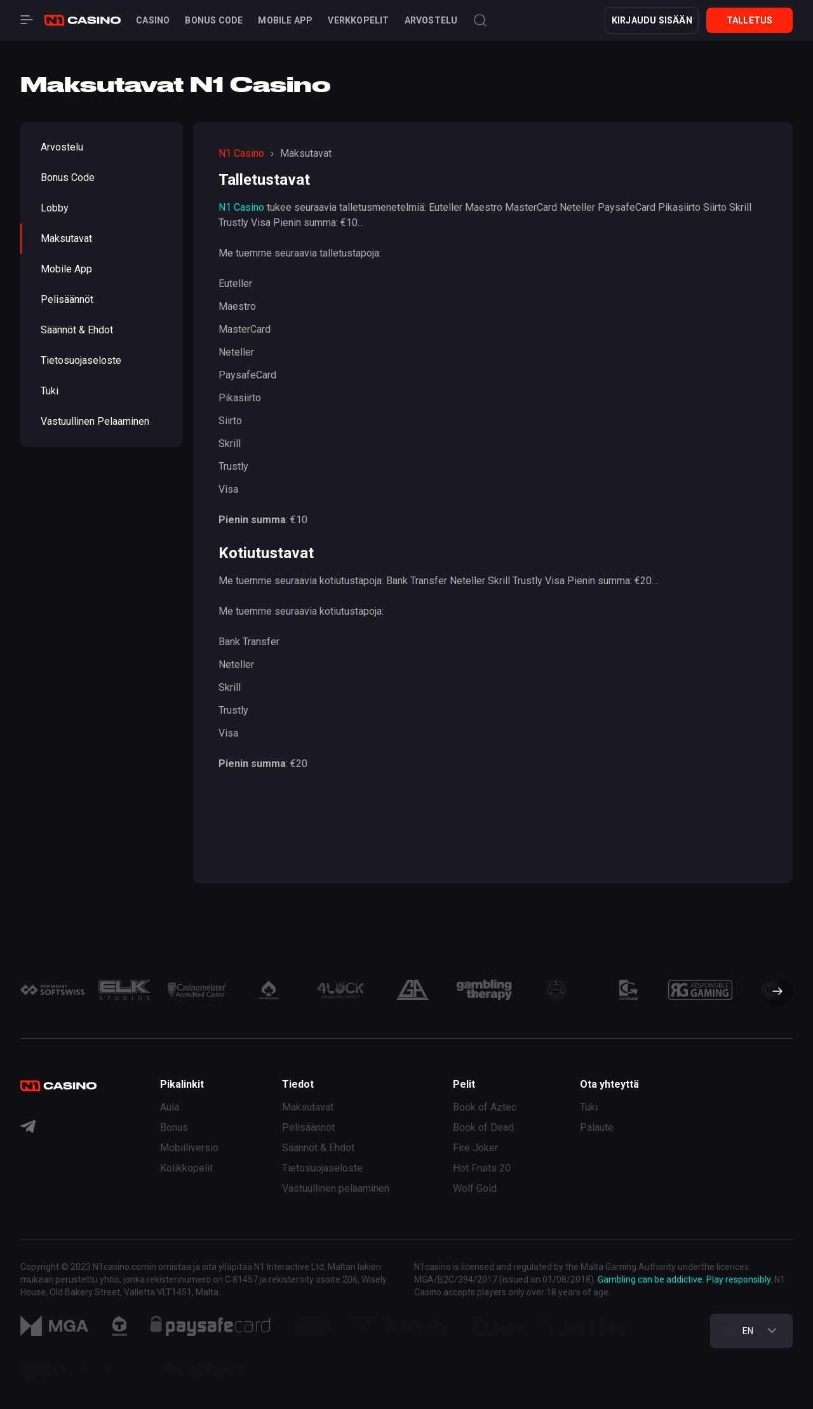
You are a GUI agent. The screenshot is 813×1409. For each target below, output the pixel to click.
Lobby (55, 208)
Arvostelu (431, 20)
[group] (52, 990)
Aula (169, 1107)
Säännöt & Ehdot (77, 330)
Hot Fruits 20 (482, 1168)
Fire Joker (475, 1148)
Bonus (174, 1127)
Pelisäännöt (67, 299)
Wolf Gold (475, 1188)
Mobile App (285, 20)
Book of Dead (483, 1127)
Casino (153, 20)
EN (738, 1331)
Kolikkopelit (186, 1168)
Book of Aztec (484, 1107)
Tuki (49, 391)
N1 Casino (241, 207)
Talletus (750, 20)
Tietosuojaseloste (81, 360)
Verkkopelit (358, 20)
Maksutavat (66, 238)
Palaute (597, 1127)
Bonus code (214, 20)
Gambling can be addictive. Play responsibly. (685, 1279)
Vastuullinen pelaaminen (95, 421)
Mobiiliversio (189, 1148)
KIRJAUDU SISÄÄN (652, 20)
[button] (772, 992)
